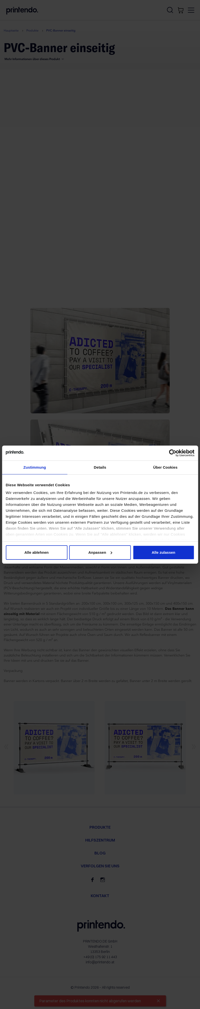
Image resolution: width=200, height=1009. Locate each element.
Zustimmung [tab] (34, 467)
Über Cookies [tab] (165, 467)
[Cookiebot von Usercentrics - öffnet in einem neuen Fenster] (172, 453)
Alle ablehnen (36, 552)
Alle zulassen (163, 552)
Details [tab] (100, 467)
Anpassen (100, 552)
